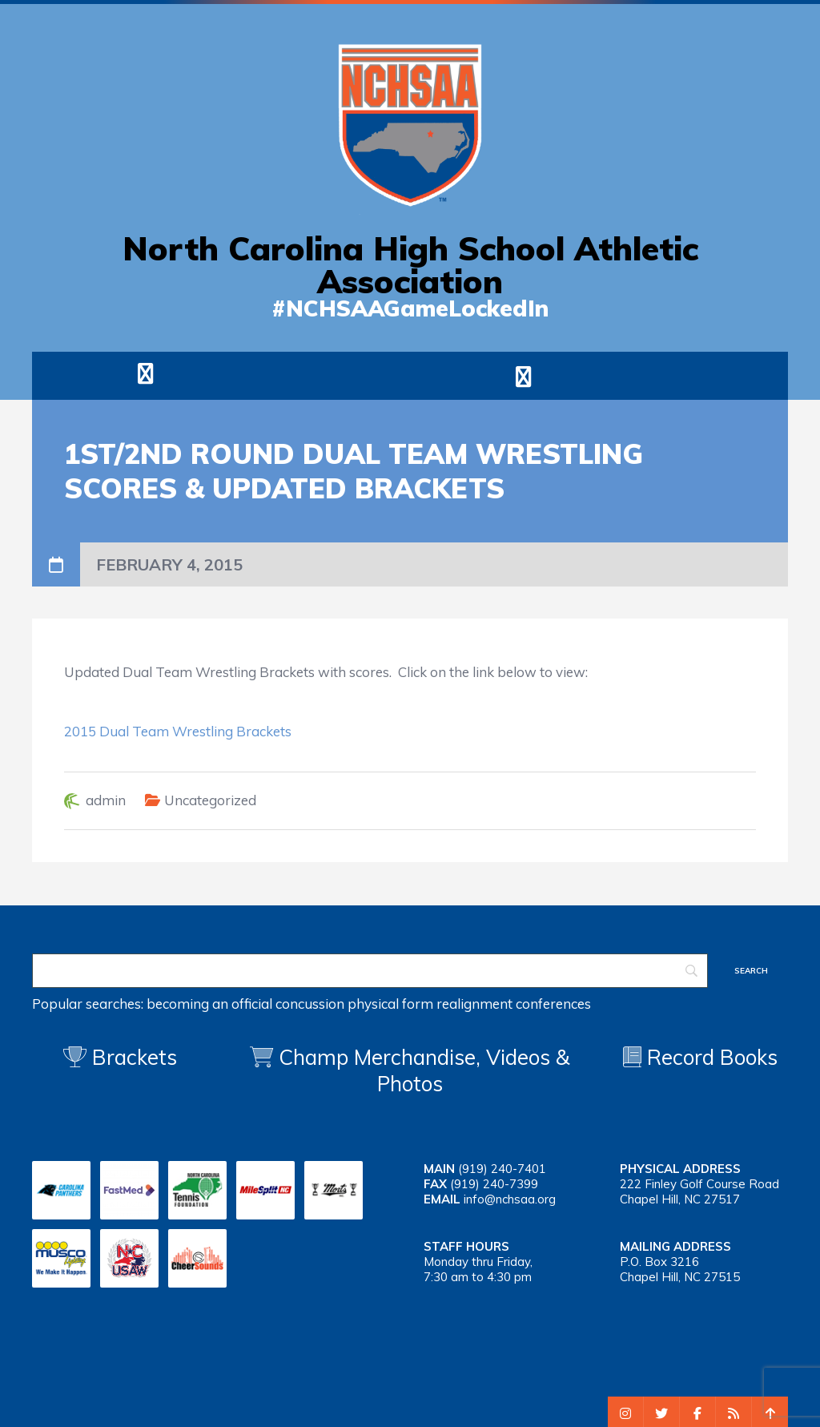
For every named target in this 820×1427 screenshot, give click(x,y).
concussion (309, 1003)
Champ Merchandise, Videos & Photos (424, 1070)
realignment (474, 1003)
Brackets (120, 1057)
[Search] (370, 970)
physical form (390, 1003)
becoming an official (209, 1003)
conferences (553, 1003)
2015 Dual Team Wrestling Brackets (177, 731)
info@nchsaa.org (510, 1199)
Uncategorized (210, 800)
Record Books (700, 1057)
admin (106, 800)
